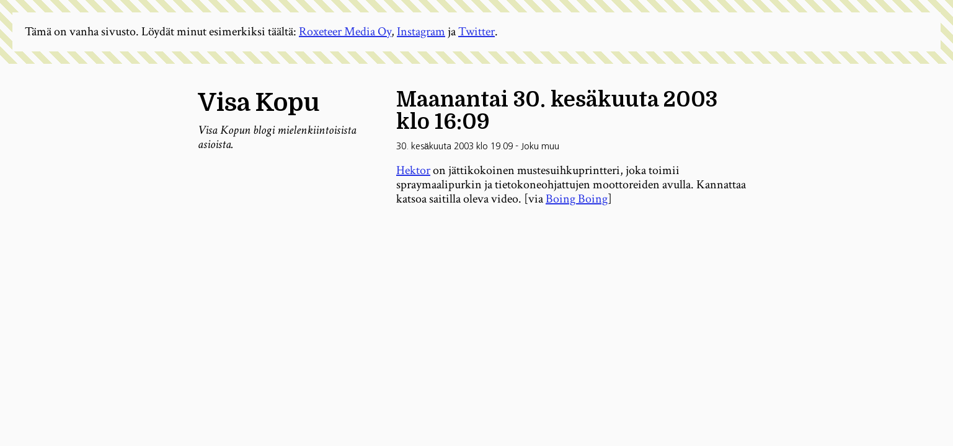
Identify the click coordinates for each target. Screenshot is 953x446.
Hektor (413, 170)
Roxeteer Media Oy (345, 32)
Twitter (476, 32)
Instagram (421, 32)
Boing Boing (577, 199)
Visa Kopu (258, 103)
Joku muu (540, 146)
